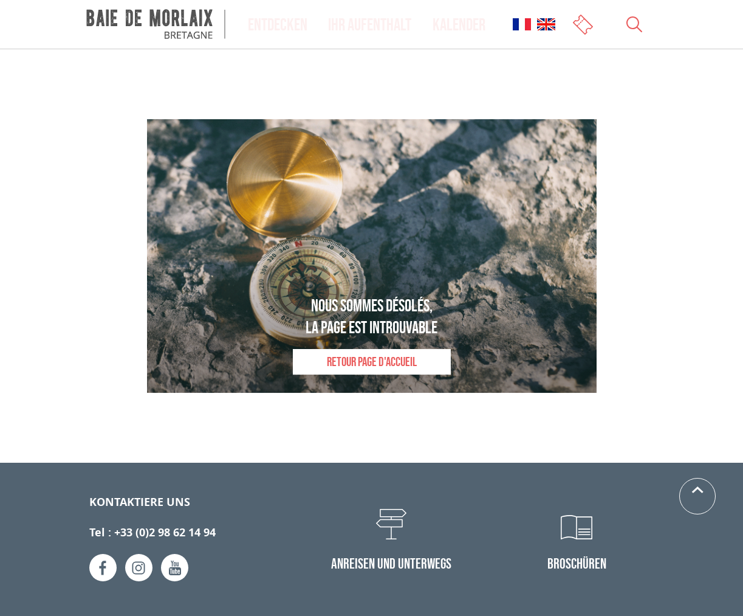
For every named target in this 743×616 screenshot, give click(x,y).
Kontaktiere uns (139, 502)
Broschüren (576, 563)
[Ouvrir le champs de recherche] (634, 24)
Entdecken (277, 24)
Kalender (459, 24)
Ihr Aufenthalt (369, 24)
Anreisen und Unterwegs (391, 563)
